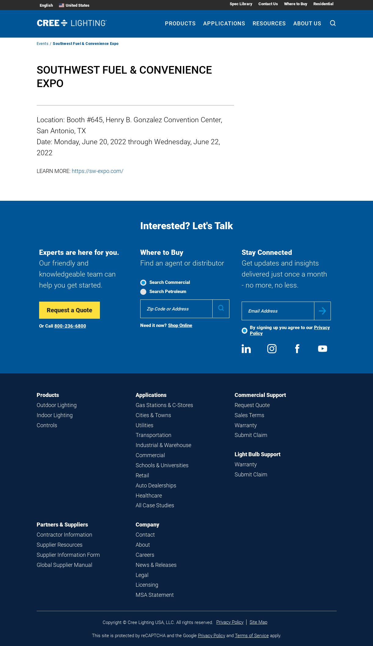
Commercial (150, 455)
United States (74, 5)
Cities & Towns (153, 415)
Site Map (258, 622)
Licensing (147, 585)
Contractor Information (64, 534)
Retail (142, 475)
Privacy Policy (229, 622)
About (143, 544)
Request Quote (252, 405)
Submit (322, 311)
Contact (145, 534)
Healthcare (149, 495)
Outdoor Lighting (57, 405)
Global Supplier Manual (64, 565)
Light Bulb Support (257, 454)
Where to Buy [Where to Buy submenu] (295, 4)
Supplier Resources (59, 544)
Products (48, 395)
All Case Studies (155, 505)
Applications (151, 395)
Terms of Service (252, 635)
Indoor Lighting (55, 415)
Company (147, 524)
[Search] (333, 24)
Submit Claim (251, 435)
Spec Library (241, 4)
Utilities (144, 425)
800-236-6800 (70, 326)
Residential (323, 4)
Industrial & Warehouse (163, 445)
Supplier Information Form (68, 555)
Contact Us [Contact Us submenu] (268, 4)
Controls (47, 425)
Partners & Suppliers (62, 524)
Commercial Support (260, 395)
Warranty (246, 425)
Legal (142, 575)
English (46, 5)
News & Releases (156, 565)
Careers (145, 555)
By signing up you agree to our (290, 330)
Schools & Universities (162, 465)
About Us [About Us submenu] (307, 23)
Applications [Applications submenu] (224, 23)
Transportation (153, 435)
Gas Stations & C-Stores (164, 405)
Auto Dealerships (156, 485)
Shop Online (180, 325)
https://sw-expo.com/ (97, 171)
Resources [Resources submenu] (269, 23)
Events (42, 44)
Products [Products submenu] (180, 23)
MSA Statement (155, 595)
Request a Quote (69, 310)
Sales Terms (249, 415)
